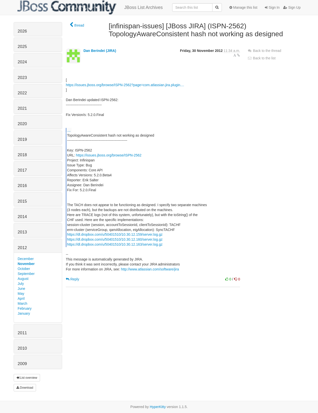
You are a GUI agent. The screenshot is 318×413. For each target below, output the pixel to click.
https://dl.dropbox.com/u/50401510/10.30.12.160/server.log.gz (115, 239)
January (24, 313)
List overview (26, 377)
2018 (22, 154)
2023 (22, 77)
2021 (22, 108)
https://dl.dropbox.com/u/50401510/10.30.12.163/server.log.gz (115, 244)
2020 (22, 123)
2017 (22, 170)
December (26, 259)
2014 (22, 216)
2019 (22, 139)
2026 (22, 31)
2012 (22, 247)
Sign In (272, 7)
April (21, 298)
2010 (22, 348)
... (69, 130)
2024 (22, 62)
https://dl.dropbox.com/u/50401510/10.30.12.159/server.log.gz (115, 234)
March (22, 303)
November (26, 264)
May (21, 294)
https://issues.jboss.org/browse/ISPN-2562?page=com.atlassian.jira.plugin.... (125, 85)
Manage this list (243, 7)
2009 (22, 363)
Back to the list (261, 58)
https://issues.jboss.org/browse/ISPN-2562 (109, 155)
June (21, 289)
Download (24, 387)
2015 (22, 201)
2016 (22, 185)
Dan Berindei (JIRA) (99, 51)
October (24, 269)
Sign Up (292, 7)
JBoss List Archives (90, 7)
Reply (72, 279)
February (25, 308)
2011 (22, 333)
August (23, 279)
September (26, 274)
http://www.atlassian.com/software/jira (150, 269)
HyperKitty (158, 407)
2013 (22, 232)
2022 (22, 93)
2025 (22, 46)
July (21, 284)
